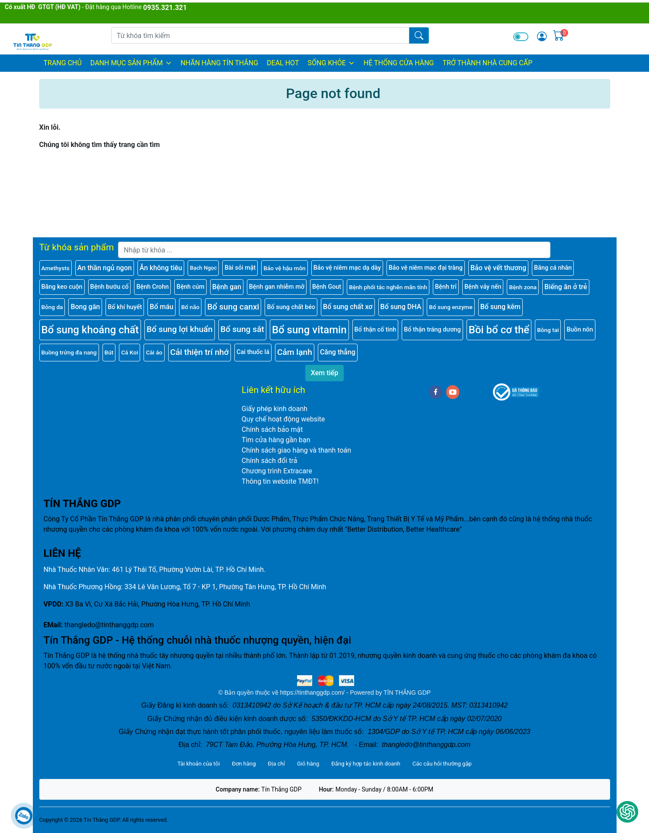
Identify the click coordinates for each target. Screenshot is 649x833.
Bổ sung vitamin (309, 330)
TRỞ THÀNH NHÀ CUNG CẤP (487, 63)
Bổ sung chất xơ (348, 307)
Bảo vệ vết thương (498, 268)
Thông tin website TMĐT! (280, 481)
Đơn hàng (244, 763)
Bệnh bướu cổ (109, 286)
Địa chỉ (276, 763)
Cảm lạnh (294, 352)
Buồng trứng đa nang (69, 352)
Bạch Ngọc (203, 268)
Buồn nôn (579, 329)
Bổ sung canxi (233, 307)
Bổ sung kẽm (500, 307)
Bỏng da (52, 306)
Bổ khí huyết (125, 307)
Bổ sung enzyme (450, 306)
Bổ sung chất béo (291, 307)
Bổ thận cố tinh (375, 329)
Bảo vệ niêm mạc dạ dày (347, 267)
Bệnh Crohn (152, 286)
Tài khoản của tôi (198, 763)
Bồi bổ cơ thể (499, 330)
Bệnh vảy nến (482, 286)
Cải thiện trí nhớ (199, 352)
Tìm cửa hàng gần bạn (276, 440)
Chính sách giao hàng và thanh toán (296, 450)
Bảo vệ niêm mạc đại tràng (426, 267)
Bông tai (548, 329)
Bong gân (85, 307)
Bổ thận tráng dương (432, 329)
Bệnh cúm (190, 286)
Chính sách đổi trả (269, 460)
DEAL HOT (283, 63)
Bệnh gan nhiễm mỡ (276, 286)
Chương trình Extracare (277, 471)
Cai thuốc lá (253, 352)
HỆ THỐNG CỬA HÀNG (399, 63)
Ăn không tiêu (161, 268)
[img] (542, 36)
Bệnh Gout (326, 286)
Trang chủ (63, 63)
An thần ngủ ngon (104, 268)
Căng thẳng (337, 352)
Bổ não (190, 306)
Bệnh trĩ (446, 286)
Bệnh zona (523, 287)
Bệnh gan (226, 287)
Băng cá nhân (553, 267)
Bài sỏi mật (240, 267)
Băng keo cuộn (62, 286)
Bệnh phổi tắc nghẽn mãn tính (388, 287)
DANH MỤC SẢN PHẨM (131, 63)
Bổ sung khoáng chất (90, 330)
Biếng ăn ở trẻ (565, 287)
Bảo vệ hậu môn (284, 268)
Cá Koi (129, 352)
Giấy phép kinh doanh (274, 409)
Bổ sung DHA (401, 307)
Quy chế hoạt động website (283, 419)
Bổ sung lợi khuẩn (180, 329)
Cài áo (154, 352)
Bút (109, 352)
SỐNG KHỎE (331, 63)
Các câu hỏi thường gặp (442, 763)
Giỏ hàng (308, 763)
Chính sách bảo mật (272, 429)
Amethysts (56, 268)
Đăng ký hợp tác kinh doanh (365, 763)
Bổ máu (161, 307)
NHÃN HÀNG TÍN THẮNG (220, 63)
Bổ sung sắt (242, 329)
